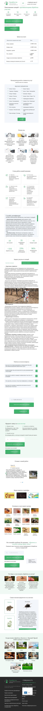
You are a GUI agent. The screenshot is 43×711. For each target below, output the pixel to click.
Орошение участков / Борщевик (13, 104)
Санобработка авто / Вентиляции (27, 104)
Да (25, 692)
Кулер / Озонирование (14, 101)
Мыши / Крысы (26, 88)
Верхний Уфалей (31, 686)
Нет (29, 692)
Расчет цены (25, 701)
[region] (22, 225)
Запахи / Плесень (13, 96)
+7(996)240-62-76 (20, 411)
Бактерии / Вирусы (27, 93)
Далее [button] (21, 119)
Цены (23, 698)
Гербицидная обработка (28, 98)
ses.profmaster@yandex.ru (29, 682)
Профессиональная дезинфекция (12, 690)
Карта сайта (25, 703)
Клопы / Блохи (12, 88)
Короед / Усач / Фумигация (29, 101)
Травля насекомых (9, 692)
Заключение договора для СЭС (28, 110)
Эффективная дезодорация (11, 697)
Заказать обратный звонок (14, 21)
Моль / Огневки (12, 98)
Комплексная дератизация (11, 695)
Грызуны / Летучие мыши (14, 109)
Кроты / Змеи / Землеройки (29, 91)
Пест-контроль (12, 107)
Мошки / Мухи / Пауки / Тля (29, 96)
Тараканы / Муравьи (13, 91)
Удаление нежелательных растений (13, 703)
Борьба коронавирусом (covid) (27, 114)
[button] (6, 473)
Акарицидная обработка (28, 107)
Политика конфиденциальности (29, 705)
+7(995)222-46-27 (32, 2)
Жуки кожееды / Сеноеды (14, 113)
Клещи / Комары (12, 93)
